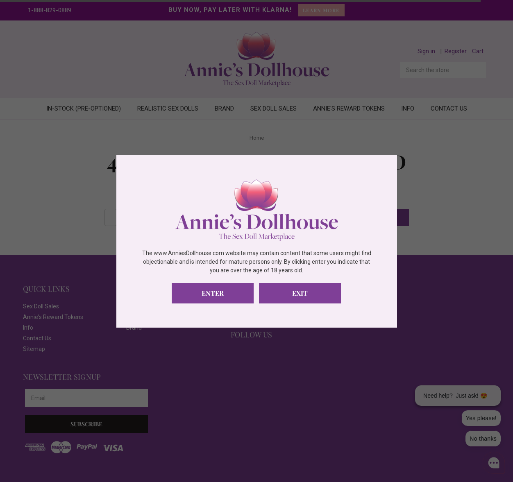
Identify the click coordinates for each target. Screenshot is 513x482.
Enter (213, 293)
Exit (300, 293)
